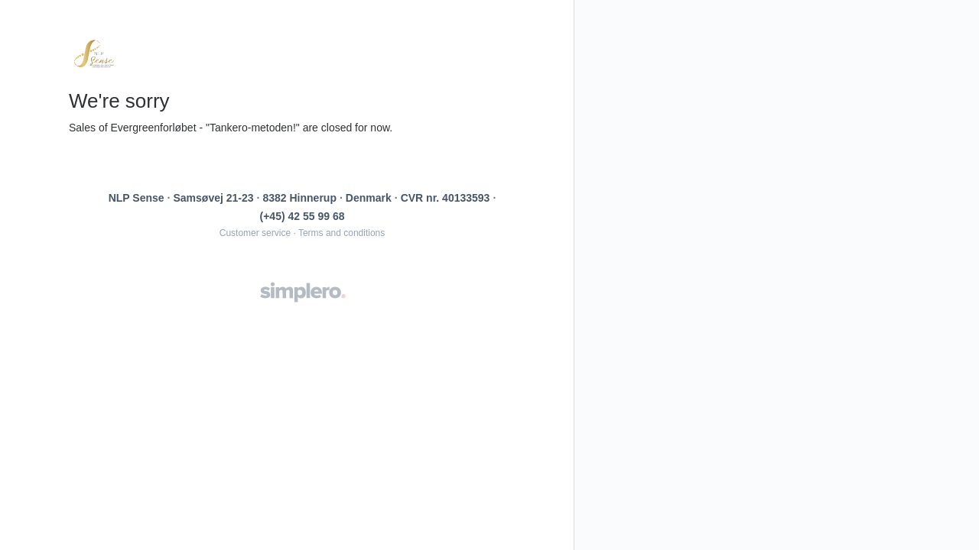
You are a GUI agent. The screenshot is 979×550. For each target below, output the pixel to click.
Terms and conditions (341, 233)
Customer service (255, 233)
